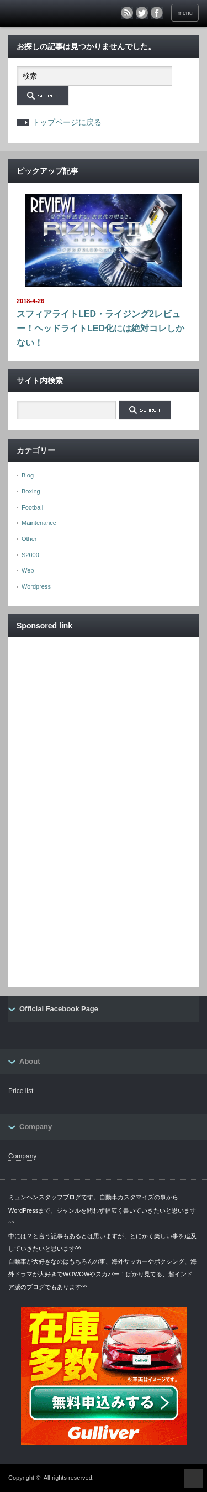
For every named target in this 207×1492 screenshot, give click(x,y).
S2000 (30, 555)
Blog (28, 475)
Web (28, 570)
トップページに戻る (67, 122)
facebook (157, 13)
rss (127, 13)
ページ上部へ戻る (193, 1478)
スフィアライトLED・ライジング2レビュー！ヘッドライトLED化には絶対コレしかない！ (100, 328)
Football (32, 507)
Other (29, 539)
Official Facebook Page (58, 1009)
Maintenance (39, 522)
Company (22, 1156)
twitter (142, 13)
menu (185, 12)
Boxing (31, 491)
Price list (20, 1091)
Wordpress (36, 586)
